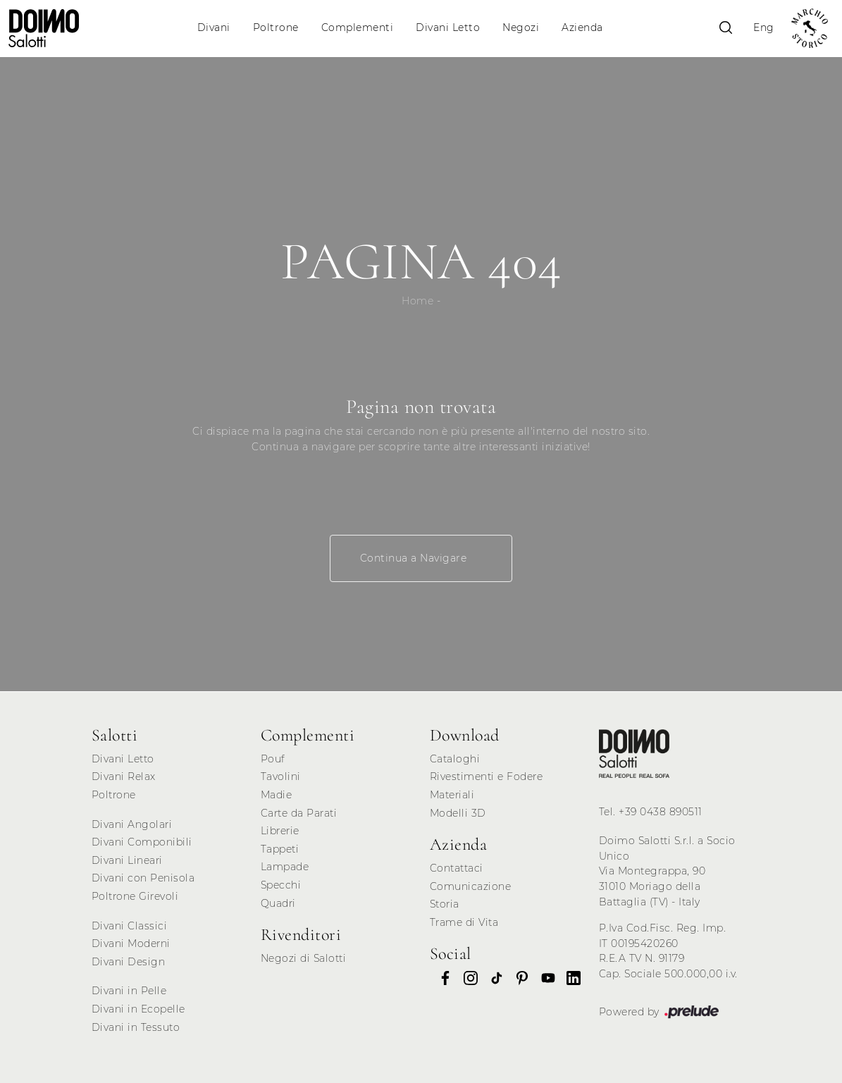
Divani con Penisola (143, 878)
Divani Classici (130, 926)
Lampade (285, 866)
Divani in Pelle (129, 990)
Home (417, 301)
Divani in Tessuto (136, 1027)
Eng (763, 27)
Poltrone (276, 27)
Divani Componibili (142, 842)
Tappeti (280, 849)
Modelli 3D (458, 813)
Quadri (278, 903)
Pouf (273, 759)
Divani (213, 27)
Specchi (281, 885)
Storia (444, 904)
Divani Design (129, 961)
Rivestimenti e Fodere (486, 776)
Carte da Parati (299, 813)
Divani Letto (448, 27)
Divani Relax (124, 776)
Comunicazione (471, 886)
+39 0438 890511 (660, 811)
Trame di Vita (464, 922)
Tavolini (281, 776)
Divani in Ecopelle (138, 1009)
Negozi (520, 27)
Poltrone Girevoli (135, 896)
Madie (276, 794)
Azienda (582, 27)
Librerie (280, 830)
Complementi (357, 27)
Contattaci (456, 868)
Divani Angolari (132, 824)
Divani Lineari (127, 860)
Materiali (452, 794)
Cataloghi (455, 759)
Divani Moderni (131, 943)
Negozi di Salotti (304, 958)
